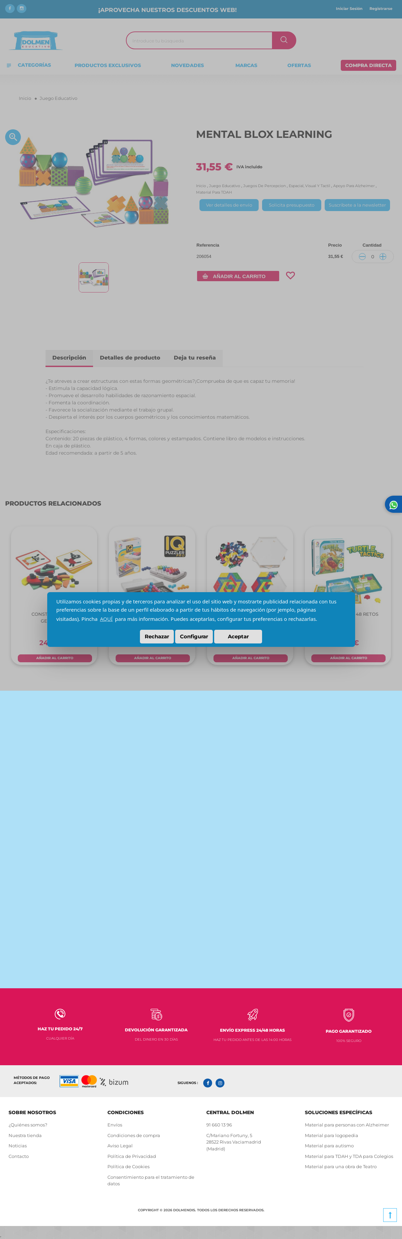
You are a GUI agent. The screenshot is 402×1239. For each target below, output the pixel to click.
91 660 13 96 (219, 1124)
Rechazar (157, 636)
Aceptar (238, 636)
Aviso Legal (120, 1145)
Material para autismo (329, 1145)
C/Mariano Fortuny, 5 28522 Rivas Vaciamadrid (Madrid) (233, 1141)
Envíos (114, 1124)
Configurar (194, 636)
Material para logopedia (331, 1134)
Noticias (18, 1145)
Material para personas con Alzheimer (347, 1124)
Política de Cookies (129, 1166)
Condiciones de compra (133, 1134)
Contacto (19, 1155)
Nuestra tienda (25, 1134)
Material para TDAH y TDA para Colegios (349, 1155)
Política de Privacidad (131, 1155)
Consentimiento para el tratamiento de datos (150, 1180)
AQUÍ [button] (106, 618)
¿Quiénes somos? (28, 1124)
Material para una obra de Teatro (341, 1166)
